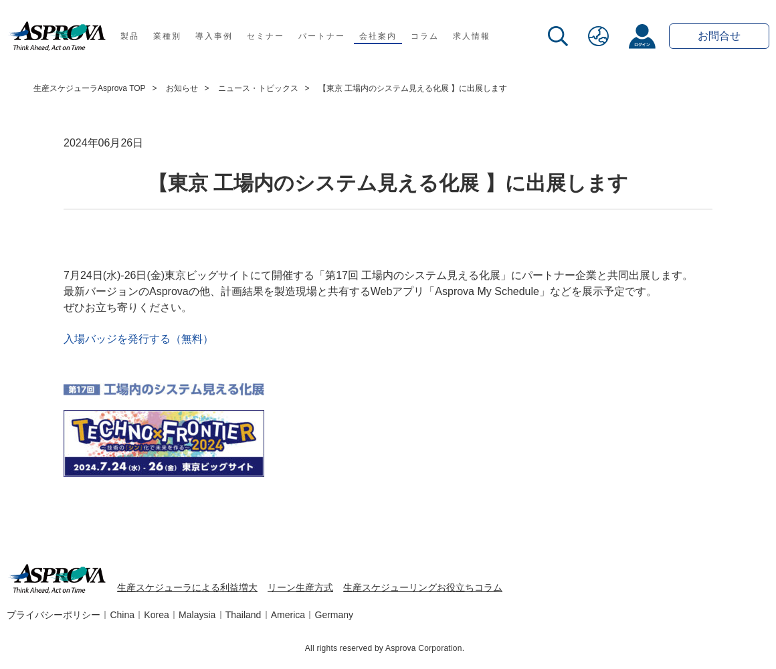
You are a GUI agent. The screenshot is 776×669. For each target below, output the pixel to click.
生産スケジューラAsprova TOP (89, 88)
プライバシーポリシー (53, 614)
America (288, 614)
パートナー (321, 36)
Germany (334, 614)
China (122, 614)
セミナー (265, 36)
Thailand (243, 614)
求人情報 (471, 36)
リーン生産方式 (300, 587)
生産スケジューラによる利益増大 (187, 587)
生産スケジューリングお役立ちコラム (422, 587)
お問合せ (719, 35)
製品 (129, 36)
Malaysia (197, 614)
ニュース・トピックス (258, 88)
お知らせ (182, 88)
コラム (424, 36)
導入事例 (213, 36)
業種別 (167, 36)
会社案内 (377, 36)
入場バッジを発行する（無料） (138, 339)
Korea (156, 614)
